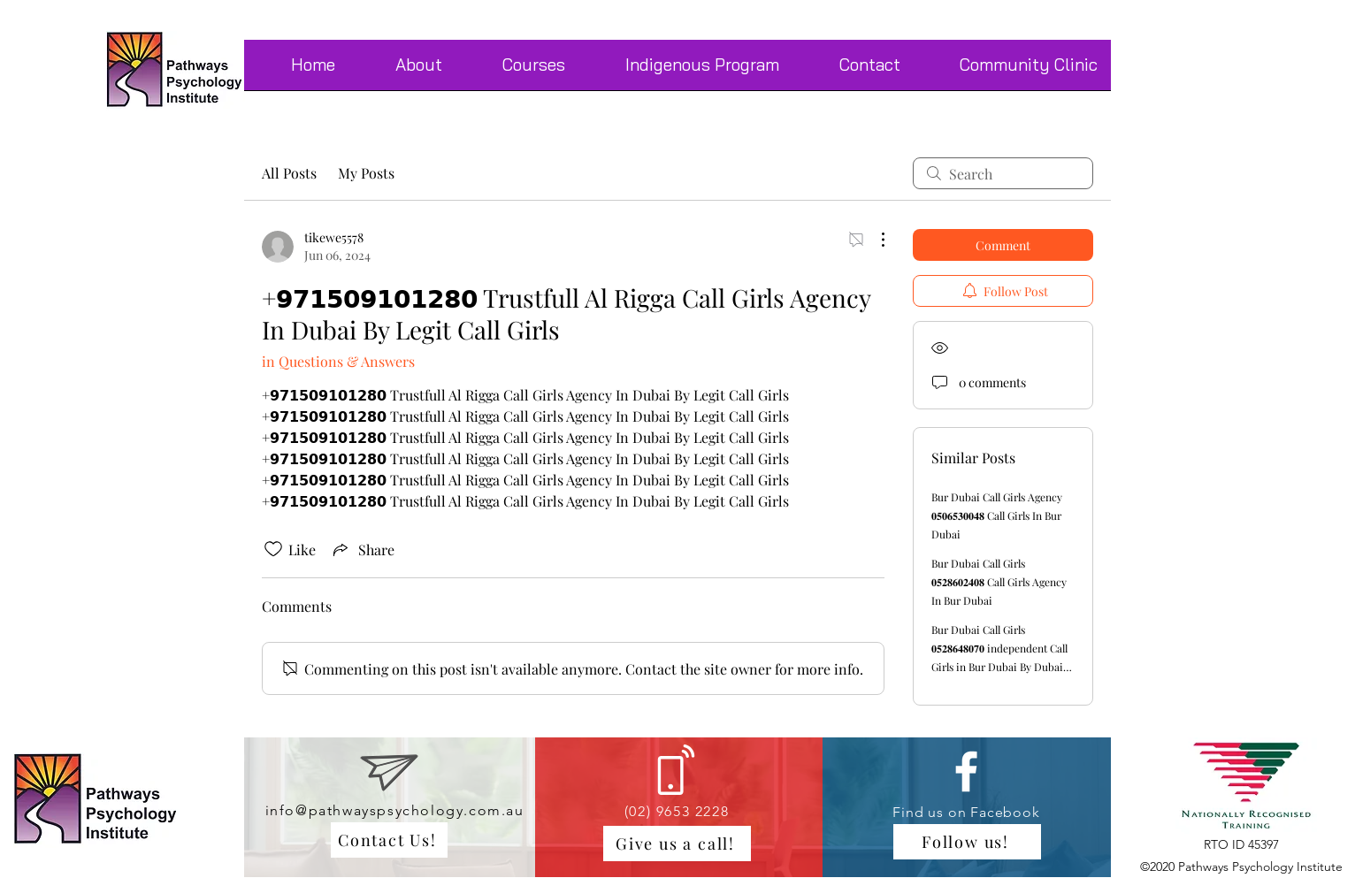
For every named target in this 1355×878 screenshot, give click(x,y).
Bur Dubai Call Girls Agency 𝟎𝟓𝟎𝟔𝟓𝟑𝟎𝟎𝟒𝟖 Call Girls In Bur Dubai (996, 515)
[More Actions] (873, 239)
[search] (1003, 173)
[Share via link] (362, 549)
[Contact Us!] (389, 840)
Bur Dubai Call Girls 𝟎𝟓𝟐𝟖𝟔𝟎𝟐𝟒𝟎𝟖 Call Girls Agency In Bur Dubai (999, 581)
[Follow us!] (967, 841)
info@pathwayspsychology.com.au (394, 810)
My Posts (366, 173)
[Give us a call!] (677, 843)
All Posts (289, 173)
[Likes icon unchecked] (273, 549)
